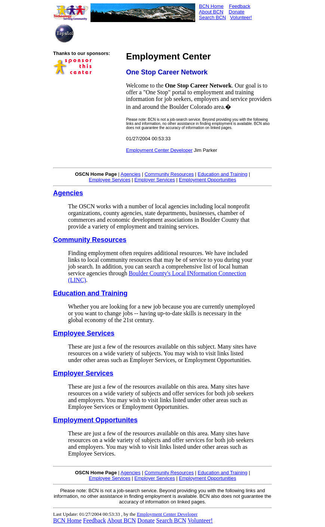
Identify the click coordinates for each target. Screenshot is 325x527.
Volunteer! (241, 17)
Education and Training (223, 174)
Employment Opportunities (207, 180)
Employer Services (154, 180)
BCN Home (211, 6)
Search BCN (212, 17)
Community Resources (169, 174)
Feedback (239, 6)
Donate (237, 12)
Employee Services (109, 180)
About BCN (211, 12)
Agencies (130, 174)
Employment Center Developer (159, 150)
